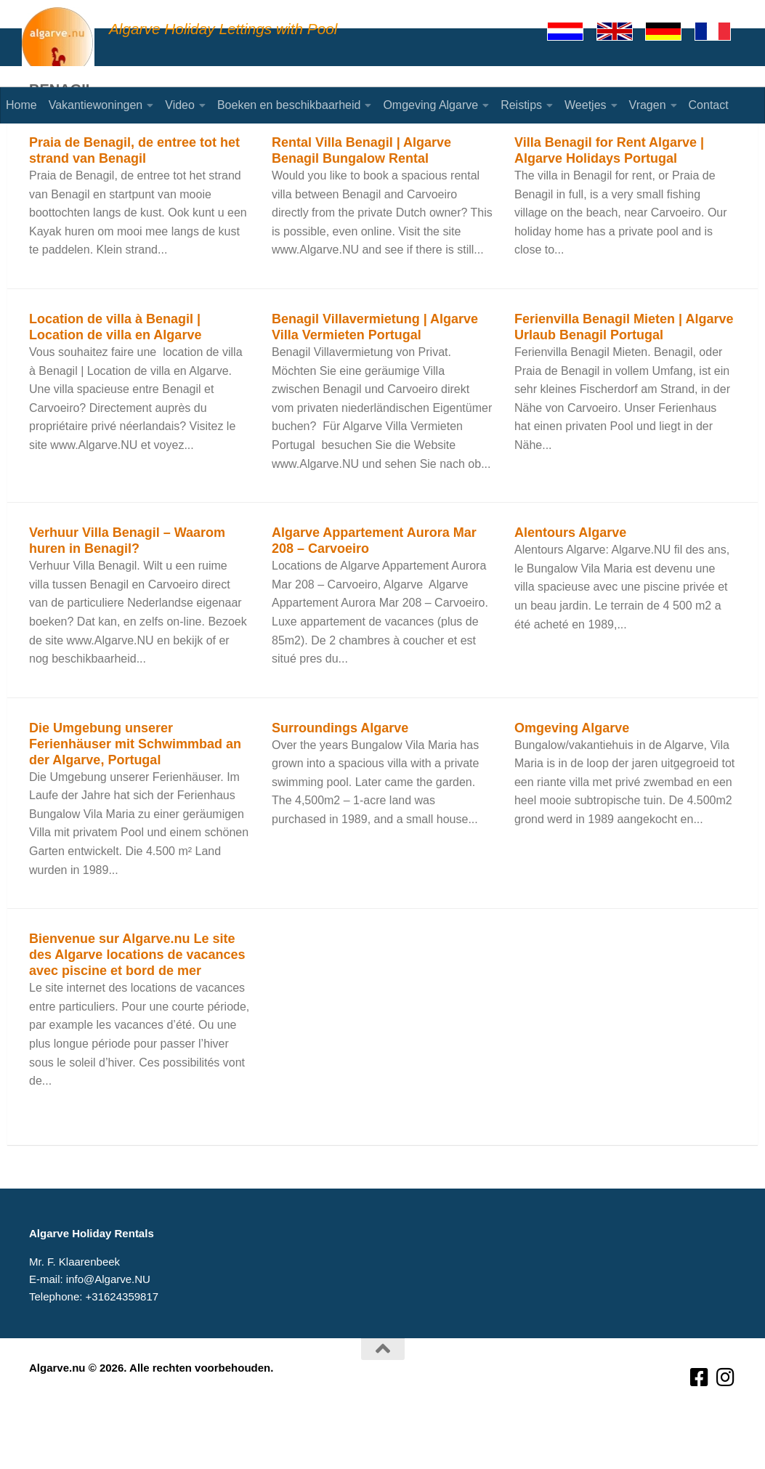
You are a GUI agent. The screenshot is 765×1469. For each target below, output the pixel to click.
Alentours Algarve (570, 590)
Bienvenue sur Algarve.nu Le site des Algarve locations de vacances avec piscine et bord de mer (137, 1012)
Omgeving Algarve (430, 105)
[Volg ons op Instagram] (726, 1435)
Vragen (647, 105)
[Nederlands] (571, 31)
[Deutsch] (670, 31)
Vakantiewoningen (96, 105)
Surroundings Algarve (340, 785)
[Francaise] (719, 31)
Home (21, 105)
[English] (621, 31)
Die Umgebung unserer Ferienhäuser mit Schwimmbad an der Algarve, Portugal (135, 801)
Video (180, 105)
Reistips (521, 105)
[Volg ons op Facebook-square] (699, 1435)
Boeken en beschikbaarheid (288, 105)
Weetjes (585, 105)
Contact (709, 105)
